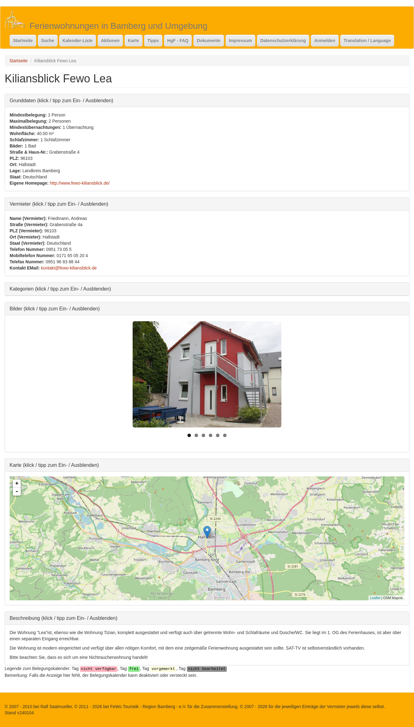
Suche (47, 40)
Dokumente (208, 40)
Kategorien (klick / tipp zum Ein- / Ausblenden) (60, 288)
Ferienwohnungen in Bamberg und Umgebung (118, 26)
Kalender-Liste (78, 40)
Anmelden (324, 40)
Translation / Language (367, 40)
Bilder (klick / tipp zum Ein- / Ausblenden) (55, 308)
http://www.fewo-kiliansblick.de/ (80, 183)
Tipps (153, 40)
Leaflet (375, 598)
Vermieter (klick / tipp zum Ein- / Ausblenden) (59, 204)
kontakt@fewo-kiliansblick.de (69, 267)
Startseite (23, 40)
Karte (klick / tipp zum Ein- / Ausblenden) (54, 465)
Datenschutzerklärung (283, 40)
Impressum (240, 40)
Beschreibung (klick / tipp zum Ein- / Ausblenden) (63, 618)
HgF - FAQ (177, 40)
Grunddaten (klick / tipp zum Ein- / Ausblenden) (61, 100)
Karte (133, 40)
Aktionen (110, 40)
